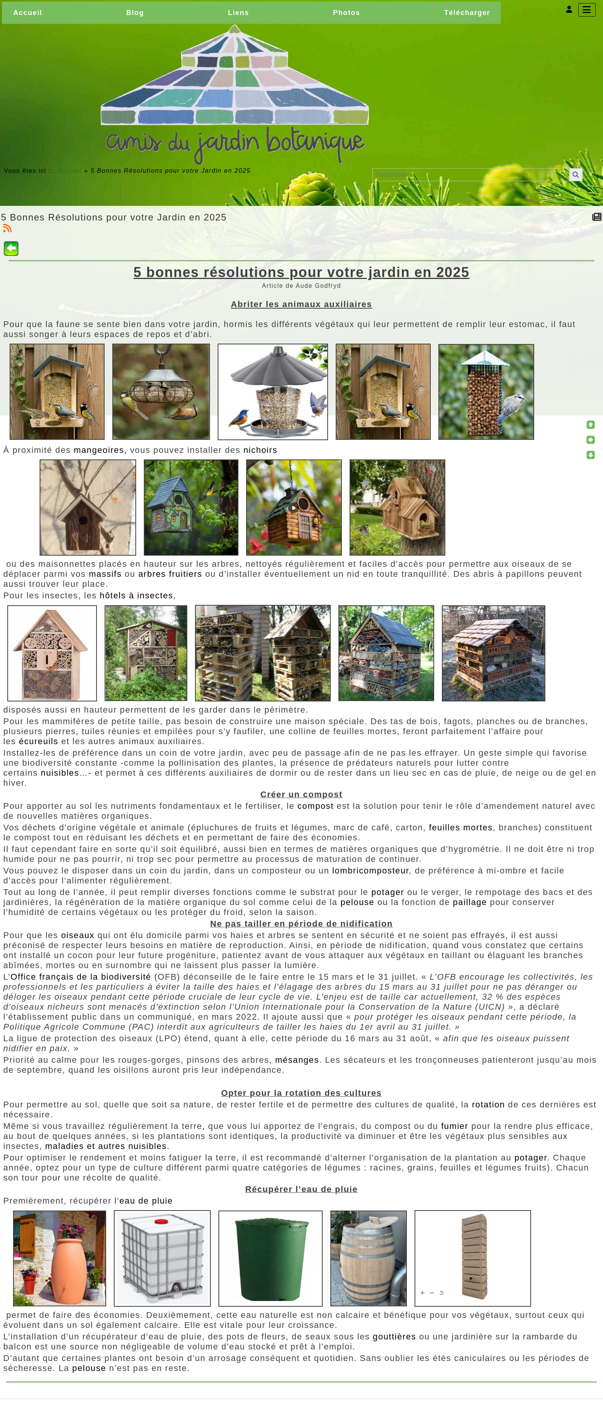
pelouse (357, 902)
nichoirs (260, 450)
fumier (456, 1126)
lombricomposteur (370, 870)
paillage (470, 902)
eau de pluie (146, 1201)
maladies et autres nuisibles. (107, 1146)
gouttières (396, 1336)
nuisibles (60, 773)
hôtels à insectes (136, 595)
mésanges (297, 1060)
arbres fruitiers (170, 574)
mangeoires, (102, 450)
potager (387, 892)
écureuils (40, 741)
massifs (105, 574)
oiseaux (79, 935)
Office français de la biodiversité (81, 977)
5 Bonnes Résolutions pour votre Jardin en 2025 (114, 217)
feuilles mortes (461, 827)
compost (316, 806)
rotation (488, 1104)
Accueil (70, 170)
